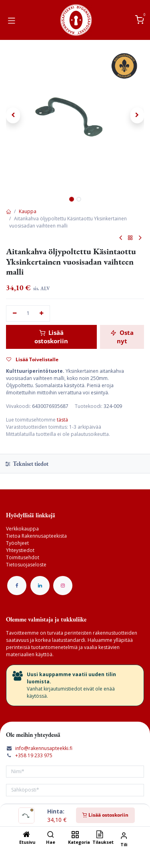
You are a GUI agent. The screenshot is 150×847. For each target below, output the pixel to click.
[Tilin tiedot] (124, 835)
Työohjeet (17, 543)
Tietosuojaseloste (26, 564)
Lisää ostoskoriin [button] (51, 337)
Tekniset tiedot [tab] (26, 463)
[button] (13, 115)
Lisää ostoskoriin (105, 814)
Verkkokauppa (22, 528)
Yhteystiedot (20, 550)
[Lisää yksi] (42, 313)
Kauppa (27, 211)
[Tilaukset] (99, 835)
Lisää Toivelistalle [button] (32, 359)
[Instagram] (62, 585)
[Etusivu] (26, 835)
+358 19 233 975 (33, 755)
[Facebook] (16, 585)
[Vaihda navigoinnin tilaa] (11, 20)
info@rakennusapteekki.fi (43, 748)
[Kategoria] (75, 835)
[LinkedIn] (40, 585)
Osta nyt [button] (122, 337)
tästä (62, 419)
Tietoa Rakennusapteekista (36, 535)
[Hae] (50, 835)
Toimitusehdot (22, 557)
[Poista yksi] (15, 313)
